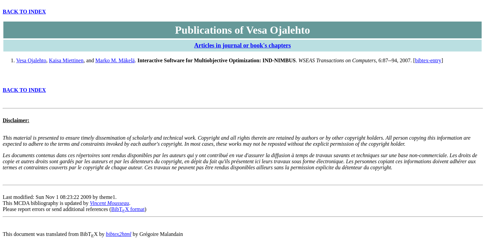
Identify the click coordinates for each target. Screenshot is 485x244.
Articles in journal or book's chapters (242, 45)
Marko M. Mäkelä (115, 60)
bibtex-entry (428, 60)
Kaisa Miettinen (66, 60)
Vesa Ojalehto (31, 60)
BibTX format (127, 209)
